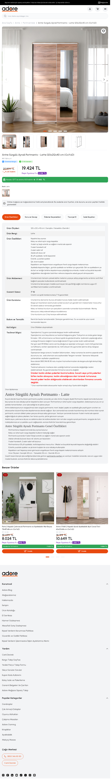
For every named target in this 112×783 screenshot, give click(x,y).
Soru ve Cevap (31, 217)
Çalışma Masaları (10, 719)
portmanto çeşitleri (54, 456)
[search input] (55, 16)
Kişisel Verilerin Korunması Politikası (17, 631)
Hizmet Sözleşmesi (11, 620)
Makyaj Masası (9, 740)
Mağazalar (103, 2)
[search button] (5, 16)
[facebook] (7, 775)
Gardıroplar (7, 704)
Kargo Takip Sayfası (11, 660)
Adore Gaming (9, 724)
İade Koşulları (89, 217)
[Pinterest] (34, 775)
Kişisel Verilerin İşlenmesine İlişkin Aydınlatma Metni (25, 641)
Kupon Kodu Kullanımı (11, 675)
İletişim (5, 605)
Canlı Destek (8, 654)
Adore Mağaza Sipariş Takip (15, 690)
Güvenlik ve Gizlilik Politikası (14, 636)
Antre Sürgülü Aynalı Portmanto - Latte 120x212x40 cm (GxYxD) (67, 23)
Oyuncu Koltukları (10, 714)
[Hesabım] (90, 9)
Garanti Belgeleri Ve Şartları (15, 685)
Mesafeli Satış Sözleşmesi (14, 625)
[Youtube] (16, 775)
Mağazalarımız (9, 595)
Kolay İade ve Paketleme (13, 680)
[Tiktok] (21, 775)
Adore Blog (7, 590)
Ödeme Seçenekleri (52, 217)
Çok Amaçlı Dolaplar (11, 709)
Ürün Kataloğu (8, 610)
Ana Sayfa (7, 23)
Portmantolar (29, 23)
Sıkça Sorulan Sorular (12, 670)
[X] (25, 775)
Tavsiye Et (72, 217)
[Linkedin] (12, 775)
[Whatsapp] (30, 775)
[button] (45, 131)
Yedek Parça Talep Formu (14, 665)
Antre (17, 23)
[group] (55, 79)
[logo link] (10, 9)
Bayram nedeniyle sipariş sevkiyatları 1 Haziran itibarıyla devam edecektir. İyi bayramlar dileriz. (37, 2)
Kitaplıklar (6, 729)
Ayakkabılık (7, 734)
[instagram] (3, 775)
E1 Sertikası (7, 615)
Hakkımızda (7, 600)
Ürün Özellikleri (11, 217)
